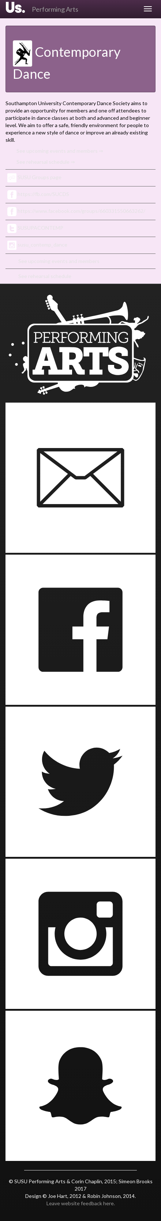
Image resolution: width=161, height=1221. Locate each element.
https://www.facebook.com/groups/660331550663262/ (76, 211)
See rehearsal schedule (44, 276)
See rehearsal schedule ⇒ (45, 162)
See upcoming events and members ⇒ (59, 151)
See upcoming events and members (59, 261)
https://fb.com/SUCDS (38, 194)
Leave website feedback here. (80, 1203)
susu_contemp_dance (37, 244)
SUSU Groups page (34, 177)
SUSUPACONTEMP (35, 228)
